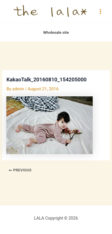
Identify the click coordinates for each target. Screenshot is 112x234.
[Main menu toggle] (100, 11)
